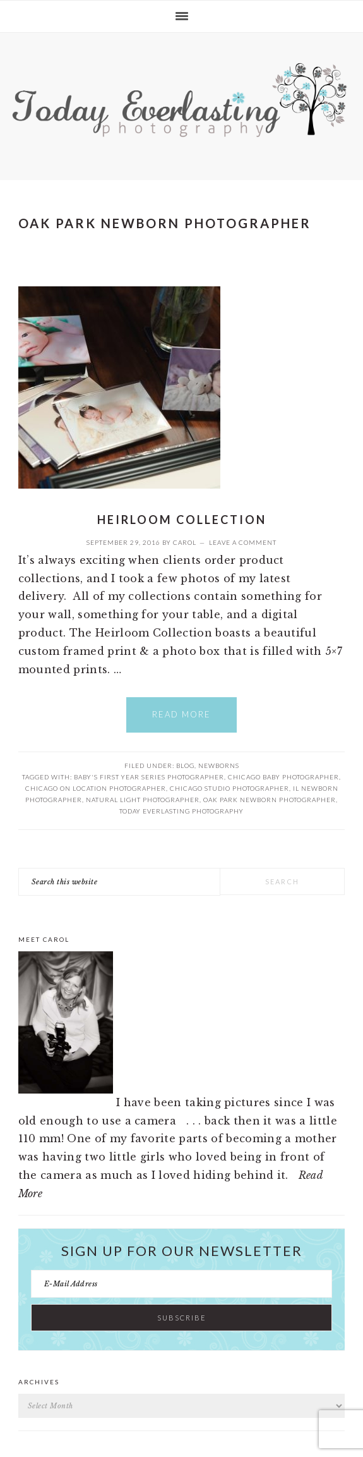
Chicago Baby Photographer (283, 777)
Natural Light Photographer (142, 799)
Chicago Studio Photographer (229, 788)
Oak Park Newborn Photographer (269, 799)
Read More (181, 714)
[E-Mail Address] (182, 1284)
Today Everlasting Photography (181, 811)
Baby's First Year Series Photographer (149, 777)
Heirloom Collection (181, 520)
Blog (185, 765)
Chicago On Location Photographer (95, 788)
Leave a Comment (243, 542)
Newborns (218, 765)
